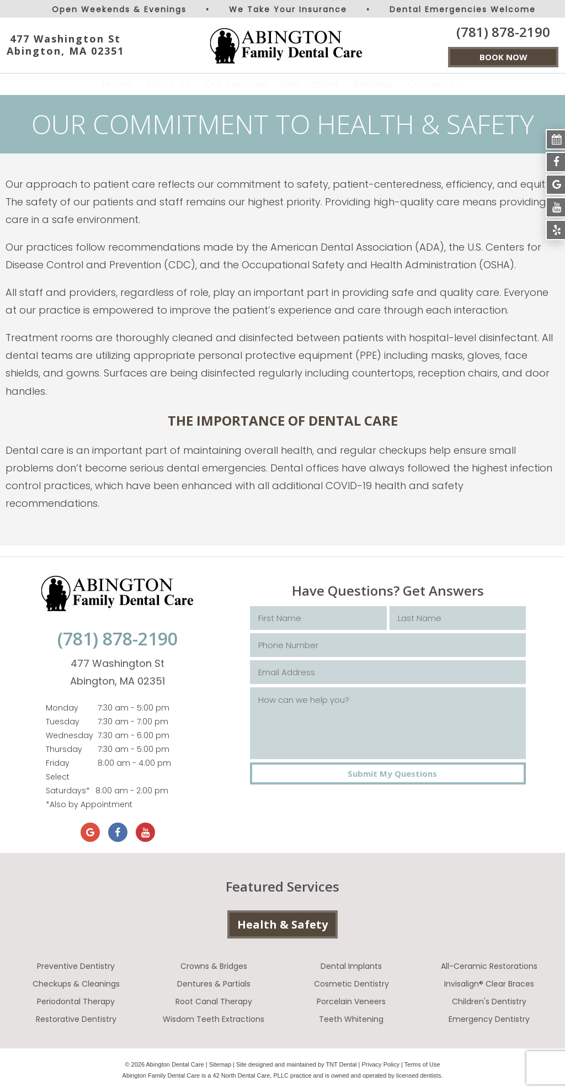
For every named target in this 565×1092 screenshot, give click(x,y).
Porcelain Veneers (351, 1001)
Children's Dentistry (489, 1001)
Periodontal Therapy (76, 1001)
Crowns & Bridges (213, 966)
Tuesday (62, 721)
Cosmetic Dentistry (351, 983)
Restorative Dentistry (76, 1019)
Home (116, 84)
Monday (62, 707)
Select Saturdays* (68, 783)
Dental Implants (351, 966)
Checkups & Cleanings (76, 983)
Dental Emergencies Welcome (463, 9)
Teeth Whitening (351, 1019)
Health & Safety (282, 924)
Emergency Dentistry (489, 1019)
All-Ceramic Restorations (489, 966)
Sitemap (220, 1064)
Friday (58, 762)
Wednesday (69, 735)
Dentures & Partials (213, 983)
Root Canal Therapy (213, 1001)
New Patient (310, 84)
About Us (168, 84)
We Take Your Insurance (288, 9)
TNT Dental (341, 1064)
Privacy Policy (380, 1064)
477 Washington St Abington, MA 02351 (65, 45)
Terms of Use (422, 1064)
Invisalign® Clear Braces (489, 983)
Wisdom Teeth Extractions (213, 1019)
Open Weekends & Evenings (119, 9)
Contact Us (435, 84)
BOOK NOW (503, 56)
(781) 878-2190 (503, 32)
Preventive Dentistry (76, 966)
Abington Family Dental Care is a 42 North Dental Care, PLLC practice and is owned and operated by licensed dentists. (282, 1075)
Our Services (235, 84)
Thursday (64, 749)
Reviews (373, 84)
